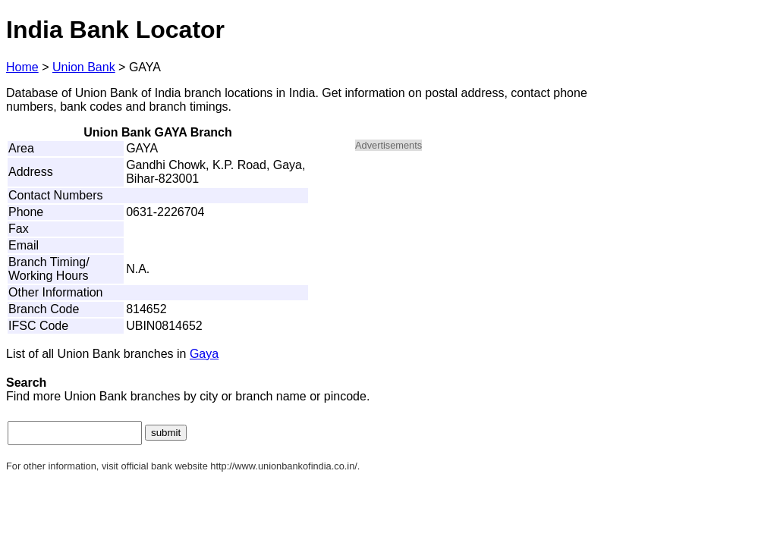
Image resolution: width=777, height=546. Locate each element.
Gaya (204, 353)
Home (22, 67)
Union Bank (83, 67)
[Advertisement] (484, 270)
